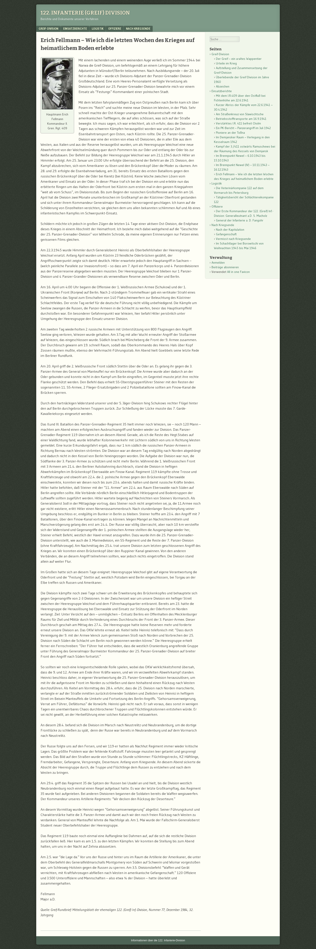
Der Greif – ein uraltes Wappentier (239, 59)
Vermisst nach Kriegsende (233, 239)
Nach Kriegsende (138, 28)
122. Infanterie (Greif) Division (85, 13)
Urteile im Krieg (226, 63)
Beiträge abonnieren (225, 267)
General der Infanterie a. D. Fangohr (239, 220)
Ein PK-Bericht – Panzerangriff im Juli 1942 (243, 128)
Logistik (97, 28)
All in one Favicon (238, 272)
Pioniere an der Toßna (230, 133)
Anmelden (218, 263)
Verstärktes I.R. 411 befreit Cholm (238, 123)
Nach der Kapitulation (230, 230)
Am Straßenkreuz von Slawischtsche (240, 114)
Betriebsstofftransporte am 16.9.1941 (241, 119)
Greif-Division (48, 28)
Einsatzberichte (75, 28)
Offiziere (114, 28)
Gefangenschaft (226, 234)
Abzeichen (222, 86)
